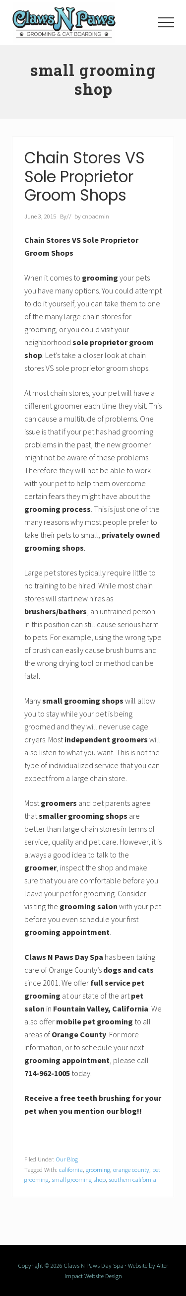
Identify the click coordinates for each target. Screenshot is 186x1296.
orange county (131, 1169)
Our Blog (67, 1159)
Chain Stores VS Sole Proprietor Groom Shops (84, 176)
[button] (166, 22)
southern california (132, 1179)
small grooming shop (79, 1179)
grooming (98, 1169)
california (71, 1169)
